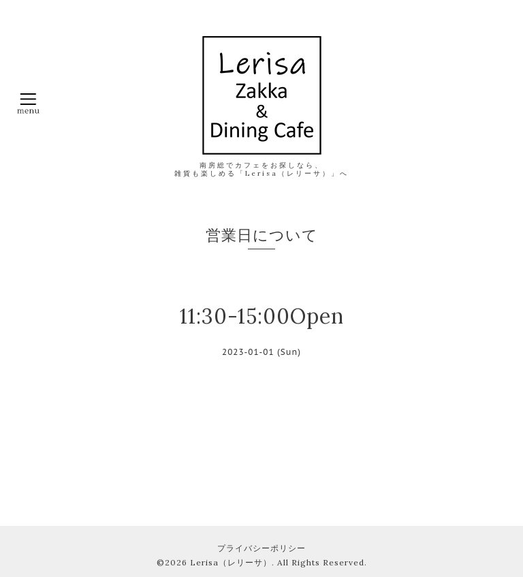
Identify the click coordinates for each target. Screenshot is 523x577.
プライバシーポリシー (261, 548)
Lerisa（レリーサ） (231, 562)
